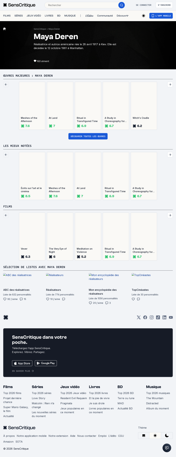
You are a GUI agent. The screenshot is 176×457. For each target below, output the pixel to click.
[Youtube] (171, 318)
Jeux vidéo (70, 387)
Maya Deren (54, 29)
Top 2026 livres (98, 393)
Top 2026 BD (126, 393)
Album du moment (157, 408)
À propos (9, 435)
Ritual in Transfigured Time (87, 119)
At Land (53, 118)
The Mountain (154, 398)
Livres (94, 387)
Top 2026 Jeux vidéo (73, 393)
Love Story (38, 398)
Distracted (152, 403)
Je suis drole (97, 403)
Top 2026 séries (41, 393)
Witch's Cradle (141, 118)
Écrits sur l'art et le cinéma (31, 190)
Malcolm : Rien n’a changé (43, 405)
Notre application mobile (32, 435)
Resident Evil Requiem (73, 398)
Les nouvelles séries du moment (44, 414)
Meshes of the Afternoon (29, 119)
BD (120, 387)
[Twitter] (139, 318)
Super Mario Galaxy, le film (15, 409)
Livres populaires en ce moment (101, 410)
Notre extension (58, 435)
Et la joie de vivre (99, 398)
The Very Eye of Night (58, 250)
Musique (153, 387)
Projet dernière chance (12, 400)
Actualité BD (125, 408)
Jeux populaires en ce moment (72, 410)
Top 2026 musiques (158, 393)
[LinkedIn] (164, 318)
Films (8, 387)
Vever (24, 248)
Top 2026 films (12, 393)
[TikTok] (158, 318)
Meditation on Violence (84, 250)
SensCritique (40, 29)
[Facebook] (145, 318)
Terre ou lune (126, 398)
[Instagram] (152, 318)
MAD (121, 403)
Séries (37, 387)
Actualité (8, 416)
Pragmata (66, 403)
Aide (72, 435)
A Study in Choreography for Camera (115, 120)
